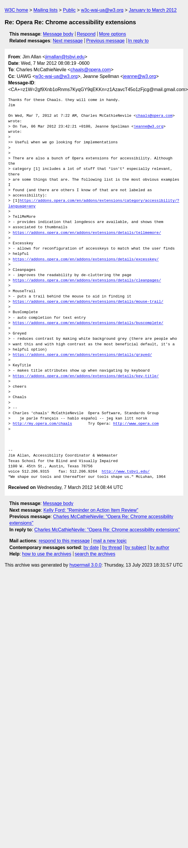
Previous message (105, 40)
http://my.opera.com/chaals (42, 423)
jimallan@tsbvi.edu (65, 56)
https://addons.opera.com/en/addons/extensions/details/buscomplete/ (88, 323)
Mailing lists (45, 10)
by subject (135, 547)
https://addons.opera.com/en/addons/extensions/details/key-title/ (86, 376)
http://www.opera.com (136, 423)
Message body (58, 34)
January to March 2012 (153, 10)
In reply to (138, 40)
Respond (86, 34)
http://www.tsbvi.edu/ (126, 471)
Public (69, 10)
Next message (68, 40)
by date (91, 547)
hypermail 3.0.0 (85, 565)
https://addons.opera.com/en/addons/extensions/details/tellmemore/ (87, 233)
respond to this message (64, 540)
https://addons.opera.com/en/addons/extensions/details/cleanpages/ (87, 280)
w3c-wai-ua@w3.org (102, 10)
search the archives (95, 553)
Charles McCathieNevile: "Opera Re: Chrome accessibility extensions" (107, 529)
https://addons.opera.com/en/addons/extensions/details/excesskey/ (86, 259)
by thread (112, 547)
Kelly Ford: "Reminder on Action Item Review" (91, 510)
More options (112, 34)
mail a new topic (110, 540)
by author (159, 547)
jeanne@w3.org (139, 76)
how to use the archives (46, 553)
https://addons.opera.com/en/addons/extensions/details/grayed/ (82, 355)
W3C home (16, 10)
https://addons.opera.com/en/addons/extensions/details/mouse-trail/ (88, 301)
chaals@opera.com (90, 69)
